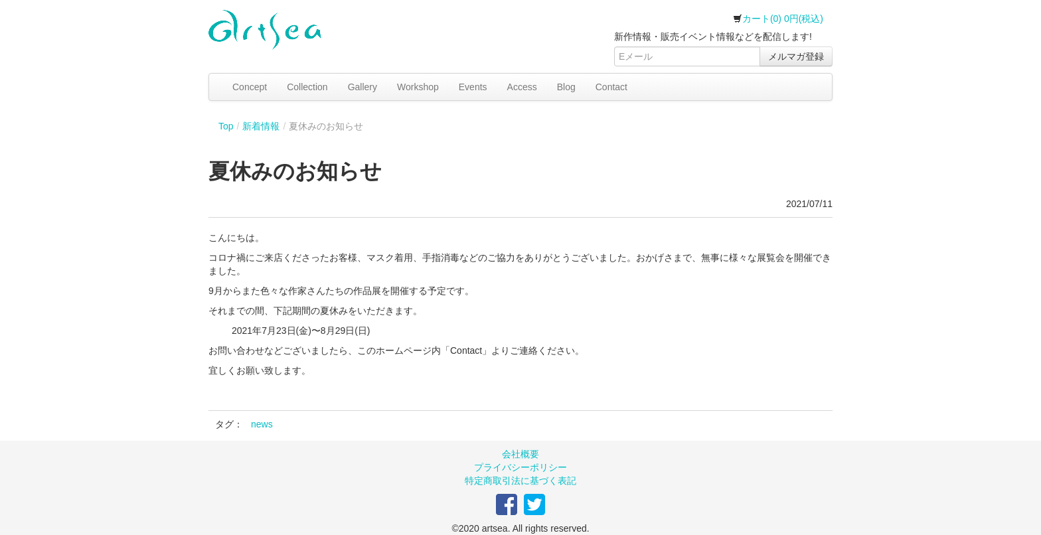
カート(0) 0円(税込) (778, 18)
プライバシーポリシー (520, 467)
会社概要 (520, 454)
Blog (566, 87)
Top (226, 126)
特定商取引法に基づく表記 (520, 480)
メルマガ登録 (796, 56)
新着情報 (261, 126)
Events (473, 87)
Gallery (362, 87)
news (262, 424)
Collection (307, 87)
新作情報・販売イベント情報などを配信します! (713, 36)
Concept (249, 87)
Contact (611, 87)
